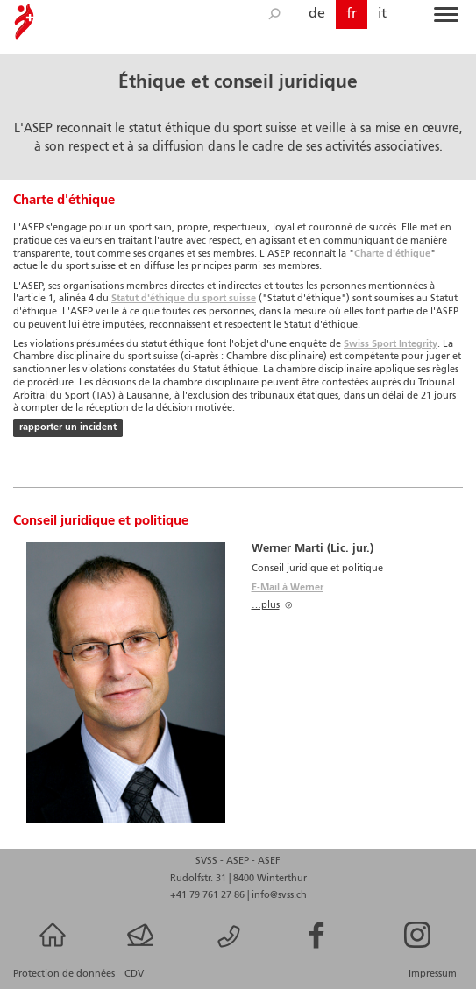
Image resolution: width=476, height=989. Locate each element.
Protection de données (64, 974)
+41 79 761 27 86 (208, 895)
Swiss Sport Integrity (390, 344)
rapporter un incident (68, 427)
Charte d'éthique (392, 254)
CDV (134, 974)
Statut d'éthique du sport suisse (183, 298)
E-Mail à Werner (287, 587)
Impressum (433, 974)
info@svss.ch (279, 895)
